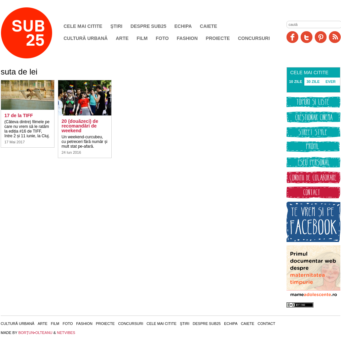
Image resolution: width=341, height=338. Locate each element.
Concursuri (254, 38)
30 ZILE (312, 82)
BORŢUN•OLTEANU (35, 333)
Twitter (306, 37)
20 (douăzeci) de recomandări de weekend (80, 125)
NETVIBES (66, 333)
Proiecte (218, 38)
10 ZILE (295, 82)
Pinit (321, 37)
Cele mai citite (83, 26)
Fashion (187, 38)
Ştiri (116, 26)
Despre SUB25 (148, 26)
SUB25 (34, 33)
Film (142, 38)
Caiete (208, 26)
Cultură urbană (86, 38)
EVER (331, 82)
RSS (335, 37)
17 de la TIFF (18, 115)
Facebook (292, 37)
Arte (122, 38)
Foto (162, 38)
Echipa (183, 26)
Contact (266, 324)
